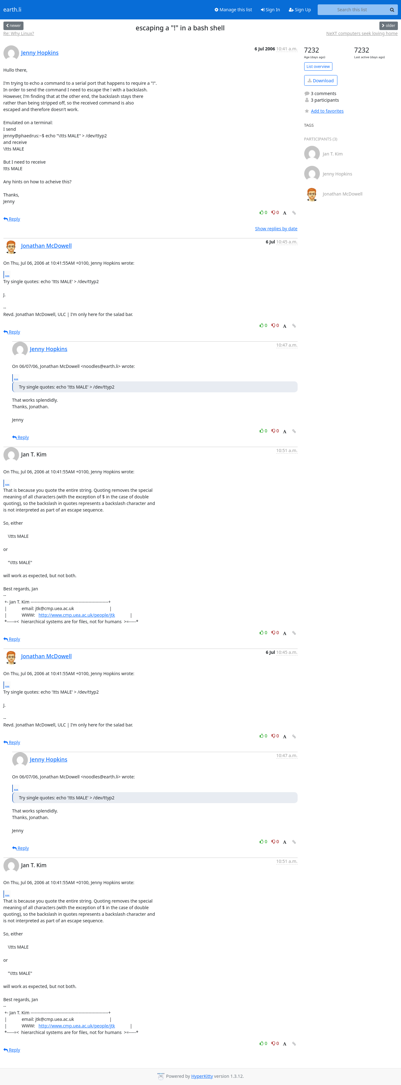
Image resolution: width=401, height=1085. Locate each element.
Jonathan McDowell (46, 245)
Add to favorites (324, 111)
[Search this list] (352, 9)
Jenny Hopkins (40, 52)
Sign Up (300, 10)
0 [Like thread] (264, 212)
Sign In (270, 10)
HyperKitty (202, 1076)
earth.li (12, 9)
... (7, 274)
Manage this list (233, 10)
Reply (11, 219)
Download (321, 81)
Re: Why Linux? (18, 33)
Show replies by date (276, 229)
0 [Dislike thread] (275, 212)
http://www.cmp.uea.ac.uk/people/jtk (77, 615)
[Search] (392, 9)
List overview (318, 66)
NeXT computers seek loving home (362, 33)
